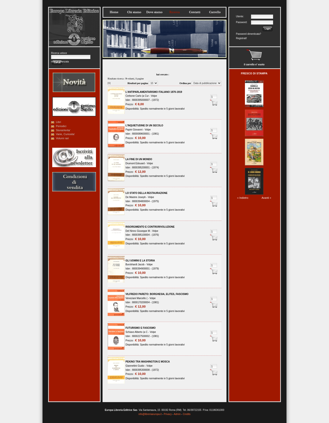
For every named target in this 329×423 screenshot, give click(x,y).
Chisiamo (134, 12)
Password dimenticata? (248, 34)
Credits (186, 414)
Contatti (195, 12)
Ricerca (174, 12)
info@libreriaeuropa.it (150, 414)
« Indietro (242, 197)
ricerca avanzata (60, 61)
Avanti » (266, 197)
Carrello (215, 12)
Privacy (168, 414)
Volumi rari (62, 138)
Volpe (154, 96)
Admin (177, 414)
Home (114, 12)
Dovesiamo (154, 12)
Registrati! (241, 38)
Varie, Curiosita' (65, 134)
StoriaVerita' (63, 130)
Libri (58, 122)
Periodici (61, 126)
